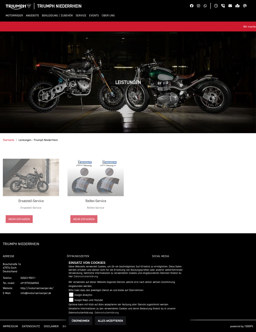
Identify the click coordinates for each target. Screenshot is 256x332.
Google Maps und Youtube (88, 299)
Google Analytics (83, 294)
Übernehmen (80, 320)
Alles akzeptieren (110, 320)
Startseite (8, 140)
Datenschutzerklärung (86, 276)
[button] (15, 15)
